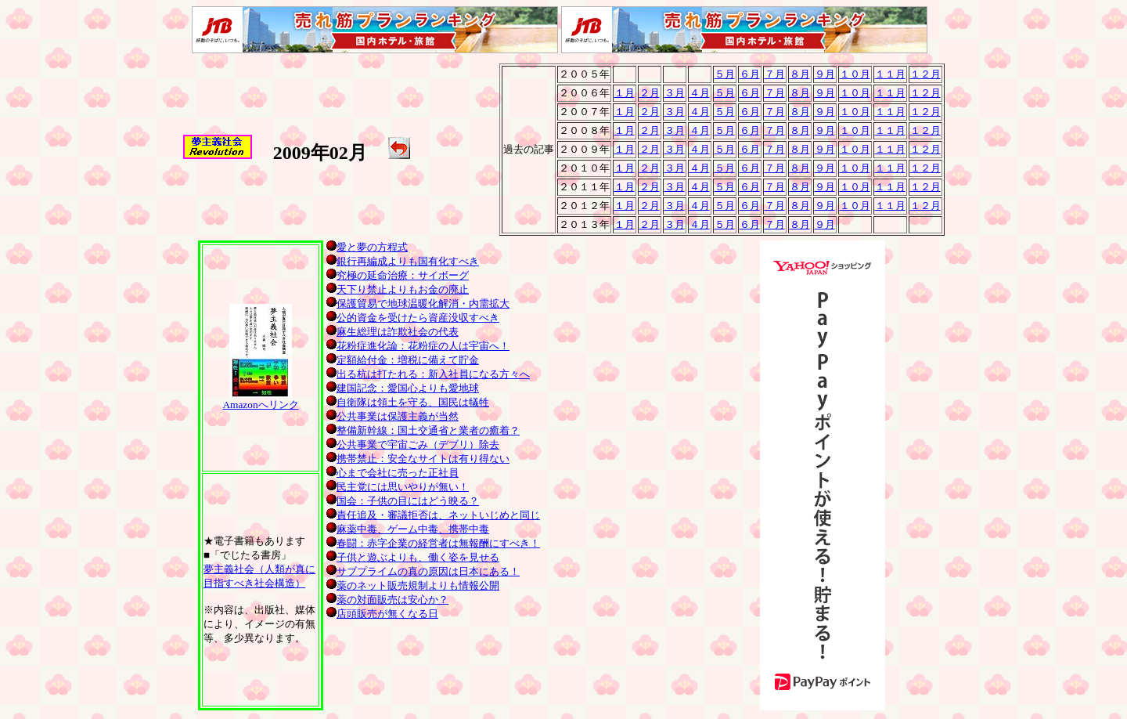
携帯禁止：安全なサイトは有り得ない (417, 458)
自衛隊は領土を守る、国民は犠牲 (407, 402)
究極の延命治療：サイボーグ (397, 275)
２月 (649, 93)
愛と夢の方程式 (367, 247)
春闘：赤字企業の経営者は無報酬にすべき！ (433, 543)
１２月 (925, 74)
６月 (750, 74)
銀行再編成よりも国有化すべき (402, 261)
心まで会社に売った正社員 (392, 473)
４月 (700, 93)
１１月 (890, 74)
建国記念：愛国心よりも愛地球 (402, 388)
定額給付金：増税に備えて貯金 (402, 360)
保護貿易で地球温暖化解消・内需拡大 (417, 303)
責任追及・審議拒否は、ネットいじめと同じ (433, 515)
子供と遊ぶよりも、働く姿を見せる (412, 557)
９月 (825, 74)
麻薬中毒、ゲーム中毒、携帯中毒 (407, 529)
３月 (674, 93)
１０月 (855, 74)
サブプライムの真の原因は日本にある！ (423, 571)
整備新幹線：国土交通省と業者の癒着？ (423, 430)
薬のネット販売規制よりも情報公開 (412, 585)
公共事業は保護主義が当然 (392, 416)
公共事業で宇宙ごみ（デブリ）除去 (412, 444)
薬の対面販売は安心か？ (387, 599)
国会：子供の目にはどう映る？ (402, 501)
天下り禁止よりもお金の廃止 (397, 289)
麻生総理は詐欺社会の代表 (392, 332)
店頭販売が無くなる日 (382, 614)
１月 (624, 93)
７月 (775, 74)
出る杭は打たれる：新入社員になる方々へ (428, 374)
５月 (725, 74)
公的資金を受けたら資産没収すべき (412, 317)
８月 (800, 74)
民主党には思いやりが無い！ (397, 487)
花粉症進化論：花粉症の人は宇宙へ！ (417, 346)
